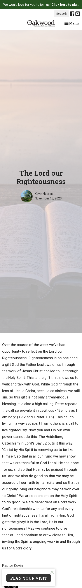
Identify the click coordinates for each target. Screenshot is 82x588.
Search (61, 13)
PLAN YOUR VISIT (28, 578)
